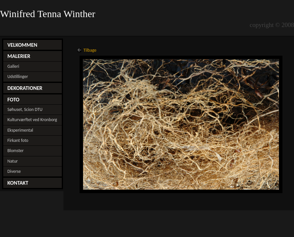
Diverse (14, 171)
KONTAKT (17, 182)
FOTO (13, 99)
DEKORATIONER (24, 88)
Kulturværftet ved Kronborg (32, 119)
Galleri (13, 66)
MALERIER (18, 56)
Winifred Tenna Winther (49, 14)
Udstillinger (17, 76)
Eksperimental (20, 130)
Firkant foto (17, 140)
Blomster (15, 150)
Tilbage (90, 50)
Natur (12, 161)
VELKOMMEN (22, 44)
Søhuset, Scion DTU (24, 109)
